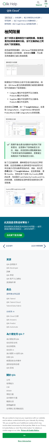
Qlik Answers (11, 320)
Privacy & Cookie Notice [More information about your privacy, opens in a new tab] (30, 430)
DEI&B (8, 390)
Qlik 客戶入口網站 (13, 279)
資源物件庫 (11, 282)
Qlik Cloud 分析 (12, 316)
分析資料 (18, 18)
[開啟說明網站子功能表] (4, 11)
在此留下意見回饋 (14, 235)
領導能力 (10, 383)
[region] (24, 429)
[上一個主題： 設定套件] (13, 246)
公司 (8, 380)
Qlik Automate (12, 327)
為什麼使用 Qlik (12, 339)
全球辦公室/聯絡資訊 (15, 408)
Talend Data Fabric (13, 306)
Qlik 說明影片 (11, 264)
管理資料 (8, 21)
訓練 (8, 271)
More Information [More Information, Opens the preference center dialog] (24, 441)
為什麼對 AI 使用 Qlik (14, 353)
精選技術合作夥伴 (13, 360)
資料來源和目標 (12, 364)
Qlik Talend (10, 298)
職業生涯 (10, 401)
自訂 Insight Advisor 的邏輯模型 (25, 21)
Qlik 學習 (10, 275)
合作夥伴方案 (11, 398)
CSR (7, 387)
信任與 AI (10, 350)
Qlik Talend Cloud (13, 302)
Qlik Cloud (13, 10)
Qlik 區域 (10, 368)
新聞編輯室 (11, 405)
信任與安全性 (11, 343)
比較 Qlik (10, 357)
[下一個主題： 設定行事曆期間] (36, 246)
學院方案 (10, 394)
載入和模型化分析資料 (32, 18)
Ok (24, 435)
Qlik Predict (11, 323)
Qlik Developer (12, 268)
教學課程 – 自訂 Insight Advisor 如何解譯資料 (20, 24)
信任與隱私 (11, 346)
